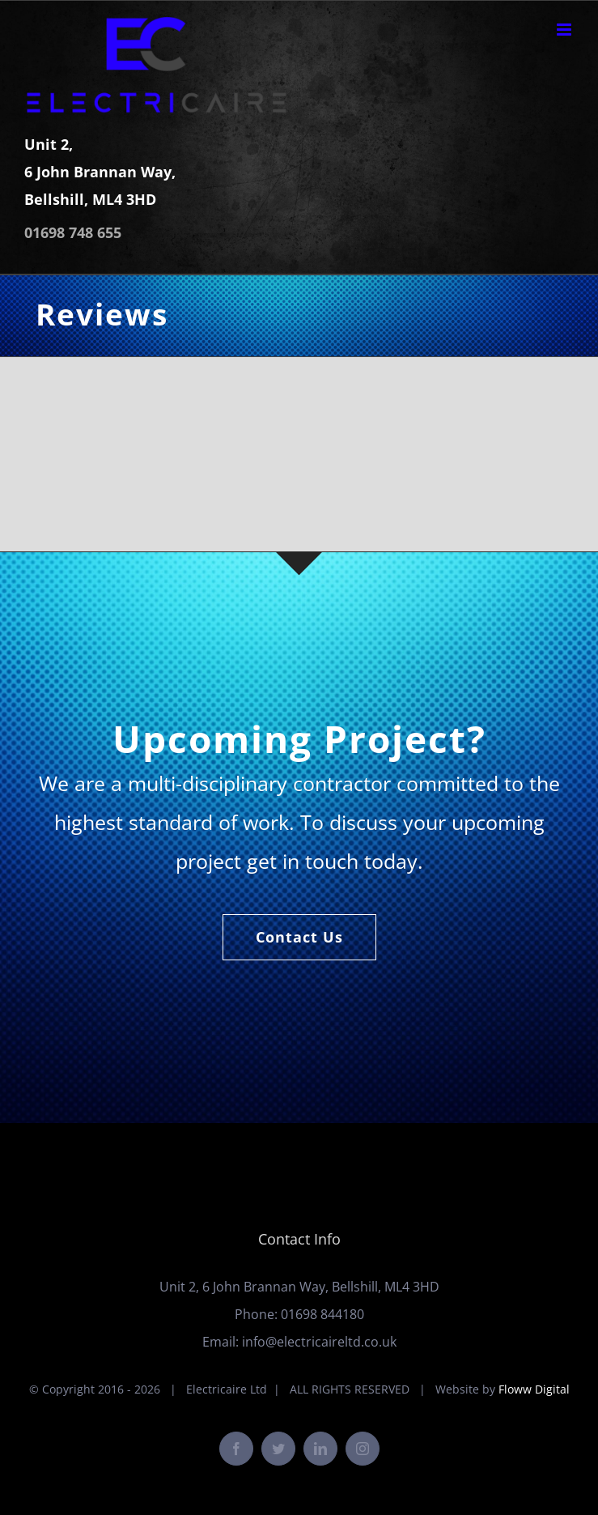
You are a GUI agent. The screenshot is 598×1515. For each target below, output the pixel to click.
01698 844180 (322, 1314)
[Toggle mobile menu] (565, 29)
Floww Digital (534, 1389)
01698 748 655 (72, 232)
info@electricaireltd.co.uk (319, 1342)
